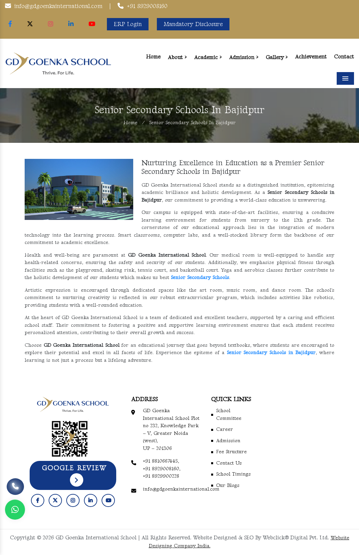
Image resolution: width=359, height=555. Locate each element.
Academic (206, 57)
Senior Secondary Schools (200, 277)
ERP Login (128, 24)
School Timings (233, 474)
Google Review (74, 475)
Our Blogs (227, 485)
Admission (241, 57)
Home (153, 57)
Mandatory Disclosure (193, 24)
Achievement (311, 57)
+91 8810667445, (161, 461)
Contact (344, 57)
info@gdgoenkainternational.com (58, 6)
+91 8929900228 (161, 476)
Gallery (275, 57)
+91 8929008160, (161, 469)
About (175, 57)
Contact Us (229, 463)
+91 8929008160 (147, 6)
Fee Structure (231, 452)
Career (224, 429)
